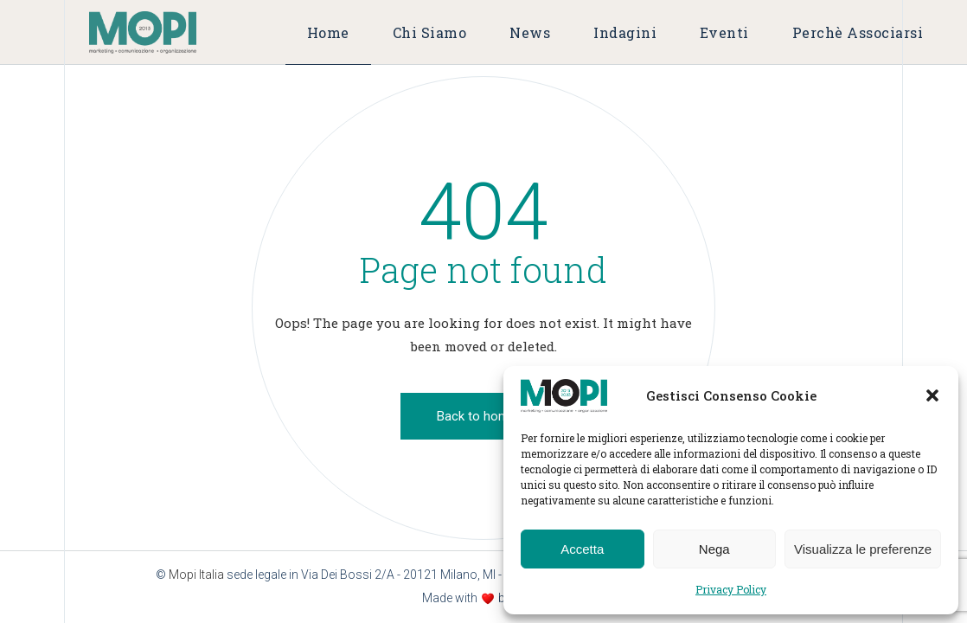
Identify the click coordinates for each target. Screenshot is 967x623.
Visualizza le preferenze (863, 549)
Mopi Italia (196, 574)
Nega (714, 549)
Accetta (582, 549)
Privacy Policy (730, 589)
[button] (932, 395)
